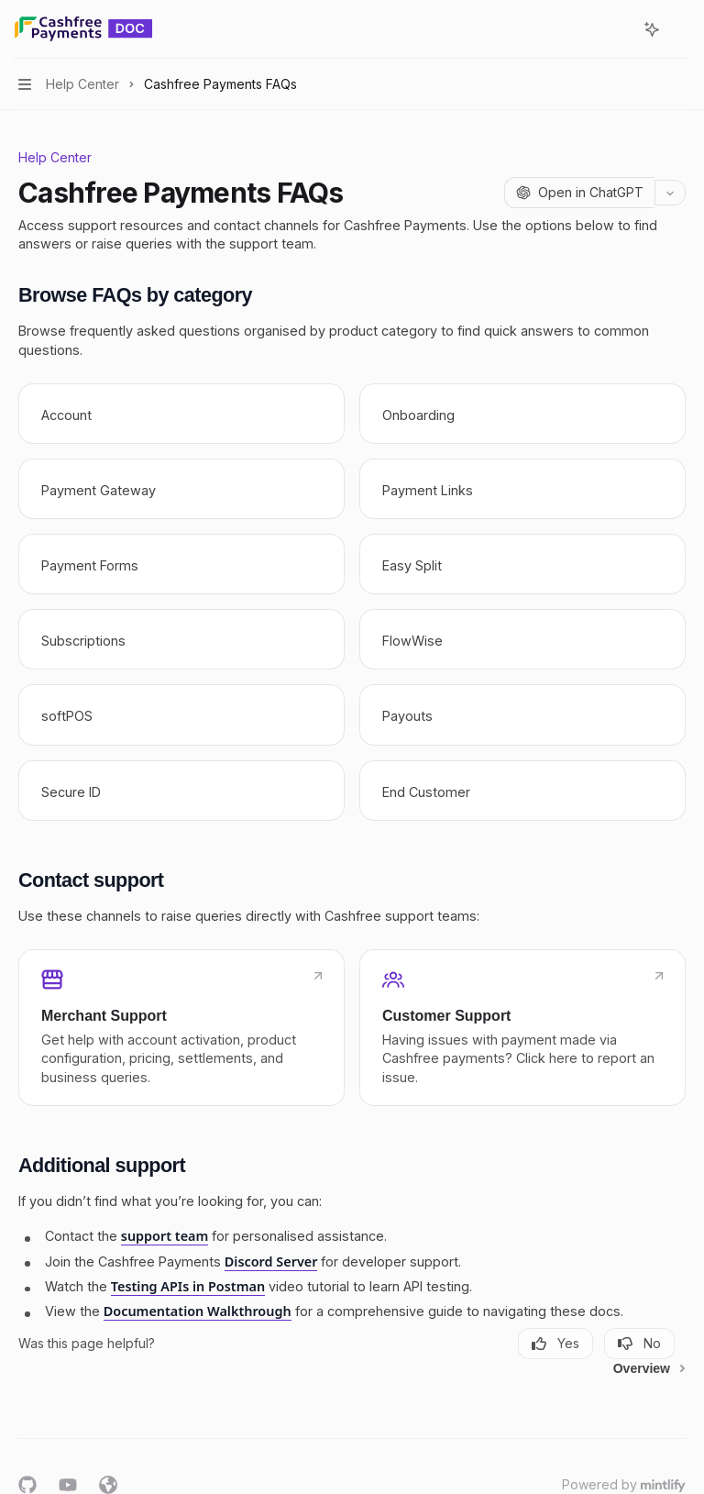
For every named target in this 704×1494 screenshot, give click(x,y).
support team (165, 1236)
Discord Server (271, 1261)
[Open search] (617, 29)
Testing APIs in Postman (188, 1286)
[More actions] (680, 29)
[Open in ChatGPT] (579, 192)
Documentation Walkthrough (198, 1311)
